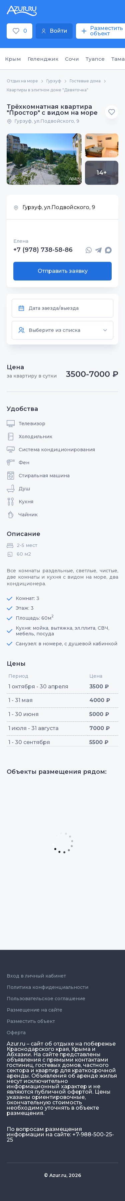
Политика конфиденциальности (47, 987)
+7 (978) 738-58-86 (43, 250)
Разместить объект (31, 1021)
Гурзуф (53, 81)
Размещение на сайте (34, 1010)
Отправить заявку (63, 271)
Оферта (16, 1033)
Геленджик (43, 59)
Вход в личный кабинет (36, 976)
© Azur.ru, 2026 (62, 1175)
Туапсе (95, 59)
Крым (13, 59)
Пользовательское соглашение (46, 999)
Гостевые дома (85, 81)
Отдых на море (22, 81)
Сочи (72, 59)
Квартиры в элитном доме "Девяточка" (47, 90)
